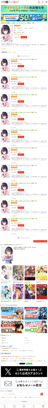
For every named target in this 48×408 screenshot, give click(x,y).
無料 (26, 397)
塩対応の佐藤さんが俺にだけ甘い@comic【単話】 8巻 (24, 183)
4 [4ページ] (23, 56)
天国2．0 (26, 300)
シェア (17, 363)
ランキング (10, 397)
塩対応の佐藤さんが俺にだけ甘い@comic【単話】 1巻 (24, 59)
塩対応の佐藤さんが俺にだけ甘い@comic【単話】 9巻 (24, 201)
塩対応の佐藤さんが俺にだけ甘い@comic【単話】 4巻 (24, 112)
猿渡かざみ (20, 28)
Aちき (26, 28)
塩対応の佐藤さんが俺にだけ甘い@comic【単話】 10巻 (24, 218)
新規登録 (38, 2)
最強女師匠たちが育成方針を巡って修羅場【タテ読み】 (18, 281)
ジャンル (20, 397)
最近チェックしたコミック (34, 397)
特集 (15, 397)
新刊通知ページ (17, 356)
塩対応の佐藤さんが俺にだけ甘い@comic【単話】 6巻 (24, 147)
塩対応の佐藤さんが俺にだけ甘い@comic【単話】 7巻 (24, 165)
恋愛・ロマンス (5, 342)
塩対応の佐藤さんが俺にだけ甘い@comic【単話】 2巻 (24, 77)
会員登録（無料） (5, 350)
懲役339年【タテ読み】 (41, 281)
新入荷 (3, 397)
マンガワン (20, 30)
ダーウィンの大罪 (40, 300)
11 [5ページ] (27, 56)
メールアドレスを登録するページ (30, 360)
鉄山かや (31, 28)
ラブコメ (27, 342)
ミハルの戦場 (27, 281)
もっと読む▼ (3, 48)
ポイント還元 (17, 25)
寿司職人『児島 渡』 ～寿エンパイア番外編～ (18, 300)
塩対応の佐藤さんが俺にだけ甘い (6, 281)
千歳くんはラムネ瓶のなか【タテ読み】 (6, 300)
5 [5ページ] (25, 56)
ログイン (42, 2)
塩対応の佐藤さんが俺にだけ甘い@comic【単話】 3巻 (24, 94)
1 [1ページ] (18, 56)
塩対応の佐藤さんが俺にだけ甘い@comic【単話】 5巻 (24, 130)
